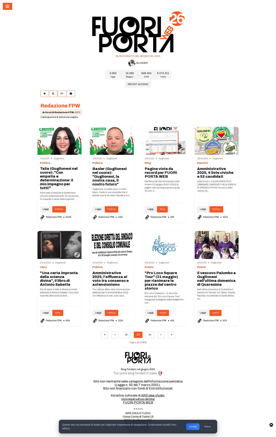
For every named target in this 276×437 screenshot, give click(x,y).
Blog (162, 209)
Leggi (46, 209)
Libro (57, 313)
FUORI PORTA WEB (138, 402)
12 (126, 334)
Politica (59, 209)
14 (150, 334)
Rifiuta (207, 426)
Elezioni (216, 209)
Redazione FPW (51, 217)
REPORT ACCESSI (138, 84)
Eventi (163, 313)
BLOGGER (138, 63)
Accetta (193, 426)
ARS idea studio (152, 395)
